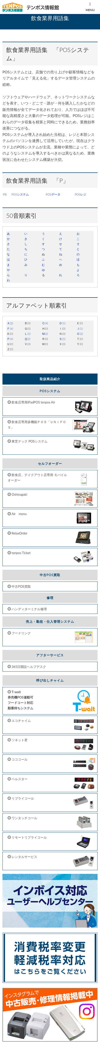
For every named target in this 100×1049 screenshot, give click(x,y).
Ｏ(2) (80, 334)
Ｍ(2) (45, 334)
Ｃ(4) (45, 323)
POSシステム (20, 194)
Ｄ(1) (62, 323)
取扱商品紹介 (50, 379)
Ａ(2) (10, 323)
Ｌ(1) (27, 334)
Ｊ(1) (80, 328)
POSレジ (80, 194)
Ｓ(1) (62, 339)
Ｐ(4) (10, 339)
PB (5, 194)
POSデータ (53, 194)
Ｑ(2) (27, 339)
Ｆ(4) (10, 328)
